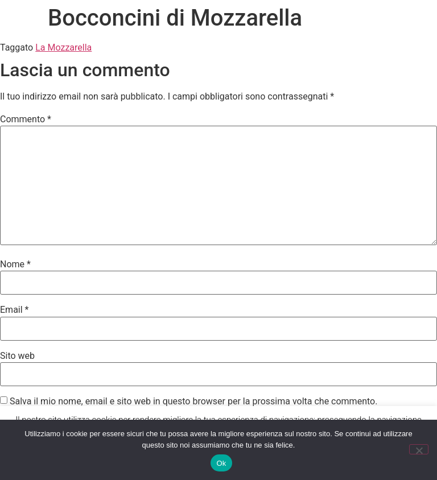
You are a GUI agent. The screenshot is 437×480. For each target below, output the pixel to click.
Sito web (17, 356)
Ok (221, 463)
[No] (418, 449)
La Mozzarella (63, 47)
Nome (15, 264)
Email (14, 310)
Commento (25, 119)
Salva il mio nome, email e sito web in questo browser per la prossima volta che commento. (193, 401)
